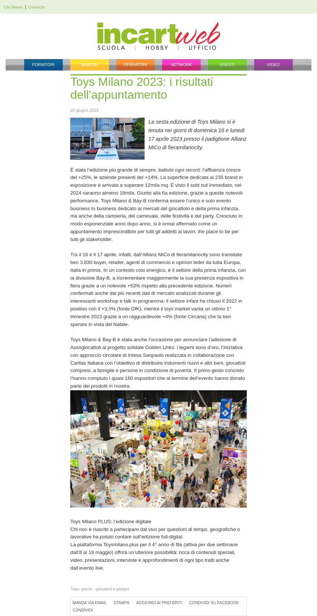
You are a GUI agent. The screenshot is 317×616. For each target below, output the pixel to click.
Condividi (82, 610)
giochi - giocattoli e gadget (105, 589)
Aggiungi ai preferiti (159, 602)
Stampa (121, 602)
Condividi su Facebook (214, 602)
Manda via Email (89, 602)
